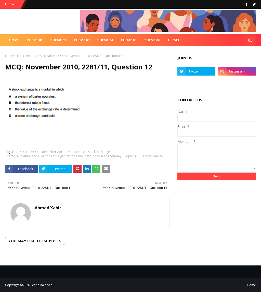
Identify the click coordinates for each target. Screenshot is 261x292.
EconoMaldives (41, 285)
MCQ (34, 152)
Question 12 (76, 152)
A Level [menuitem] (173, 40)
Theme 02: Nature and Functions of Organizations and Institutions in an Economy (63, 156)
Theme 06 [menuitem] (152, 40)
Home (9, 4)
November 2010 (52, 152)
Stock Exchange (99, 152)
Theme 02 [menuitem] (58, 40)
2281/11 (22, 152)
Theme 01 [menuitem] (35, 40)
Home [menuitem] (14, 40)
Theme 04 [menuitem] (105, 40)
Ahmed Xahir (48, 208)
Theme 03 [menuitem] (81, 40)
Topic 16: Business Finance (36, 56)
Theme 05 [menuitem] (128, 40)
